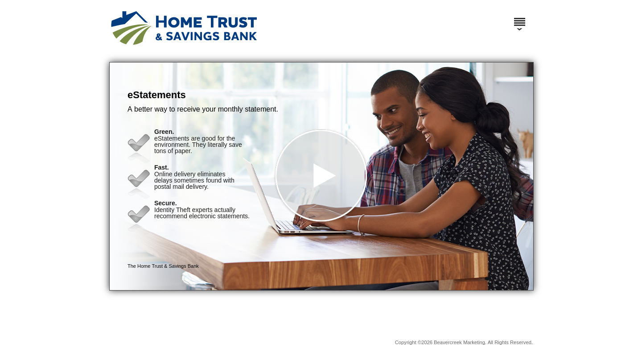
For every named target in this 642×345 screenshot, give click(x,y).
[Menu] (519, 18)
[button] (321, 176)
